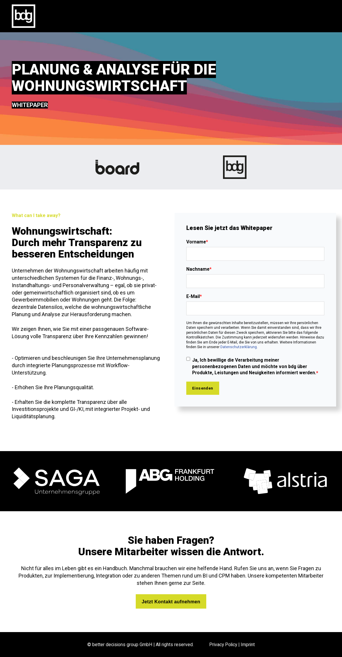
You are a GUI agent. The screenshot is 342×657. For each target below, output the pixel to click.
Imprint (248, 644)
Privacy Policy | (225, 644)
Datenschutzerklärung (238, 347)
